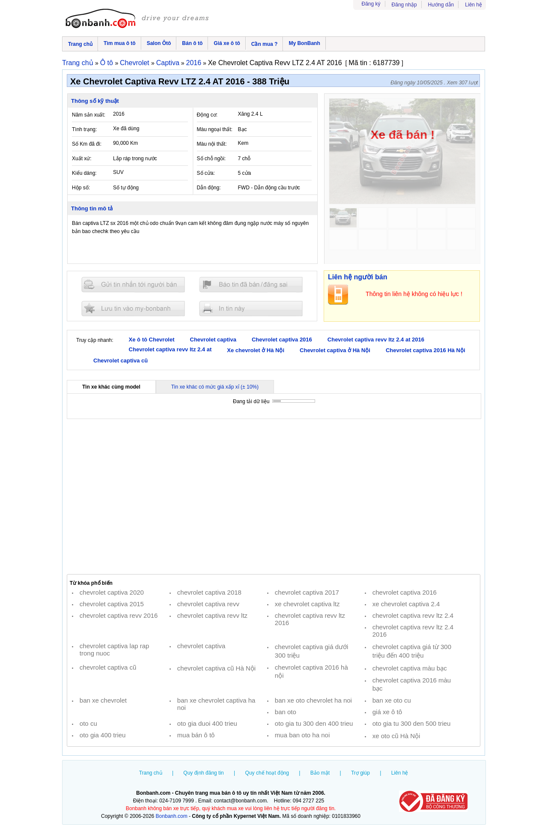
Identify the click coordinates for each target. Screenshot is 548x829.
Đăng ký (371, 4)
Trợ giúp (360, 773)
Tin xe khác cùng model (111, 387)
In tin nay (251, 308)
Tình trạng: (84, 129)
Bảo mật (320, 773)
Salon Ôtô (159, 43)
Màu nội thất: (212, 144)
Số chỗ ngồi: (211, 159)
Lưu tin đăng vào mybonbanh (133, 308)
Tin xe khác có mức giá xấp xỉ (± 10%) (215, 387)
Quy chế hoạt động (267, 773)
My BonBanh (304, 43)
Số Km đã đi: (86, 144)
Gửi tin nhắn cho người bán (133, 285)
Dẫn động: (209, 188)
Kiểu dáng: (84, 173)
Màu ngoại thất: (214, 129)
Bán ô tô (192, 43)
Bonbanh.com (172, 816)
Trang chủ (80, 44)
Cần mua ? (264, 44)
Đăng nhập (404, 5)
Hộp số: (81, 188)
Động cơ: (207, 115)
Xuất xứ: (82, 159)
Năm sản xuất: (88, 115)
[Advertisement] (273, 497)
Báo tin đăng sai (251, 285)
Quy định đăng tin (203, 773)
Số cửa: (206, 173)
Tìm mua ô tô (120, 43)
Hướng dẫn (441, 5)
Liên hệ (473, 5)
